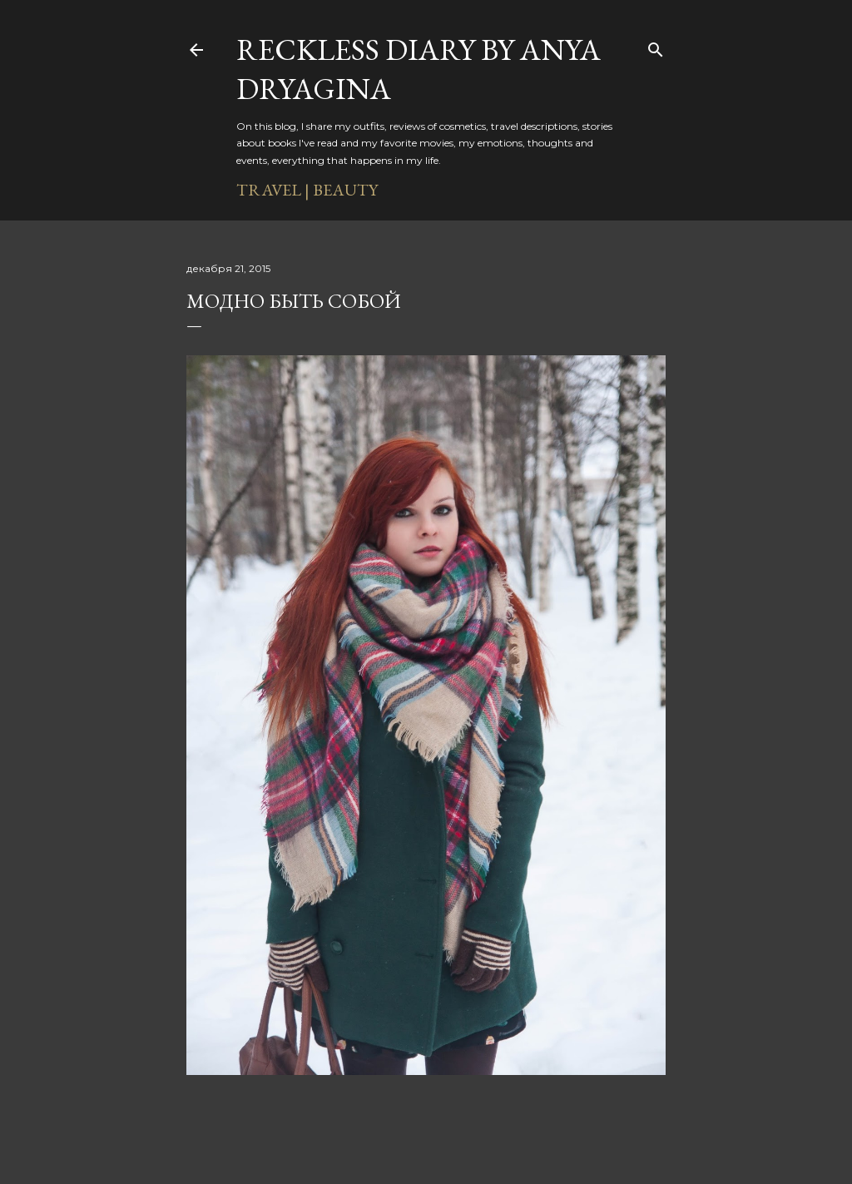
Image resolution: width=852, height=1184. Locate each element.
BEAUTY (345, 190)
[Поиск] (656, 47)
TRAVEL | (273, 190)
